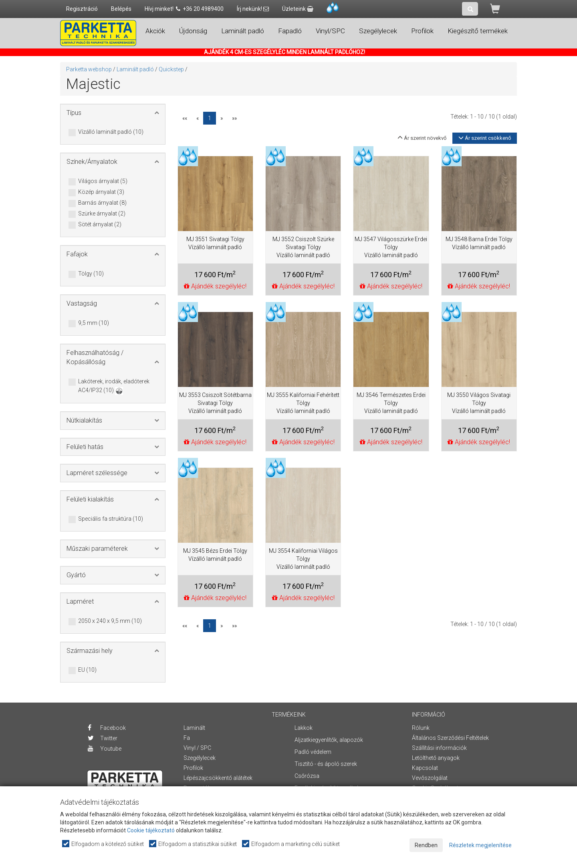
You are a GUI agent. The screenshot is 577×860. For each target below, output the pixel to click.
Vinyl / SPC (197, 748)
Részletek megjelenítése (480, 845)
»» (234, 118)
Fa (187, 738)
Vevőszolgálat (430, 778)
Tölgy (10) (91, 274)
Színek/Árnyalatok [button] (92, 161)
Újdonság (193, 31)
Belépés (121, 9)
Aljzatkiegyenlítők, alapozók (329, 740)
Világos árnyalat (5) (102, 181)
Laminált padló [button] (242, 31)
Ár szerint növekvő (421, 138)
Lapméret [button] (80, 601)
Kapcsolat (425, 768)
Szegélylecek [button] (378, 31)
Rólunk (421, 728)
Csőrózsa (307, 776)
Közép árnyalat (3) (101, 192)
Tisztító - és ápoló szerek (326, 764)
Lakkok (304, 728)
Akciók (155, 31)
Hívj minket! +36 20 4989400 (184, 9)
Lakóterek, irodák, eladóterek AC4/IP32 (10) (113, 386)
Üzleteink (297, 9)
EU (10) (87, 670)
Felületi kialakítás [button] (90, 499)
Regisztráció (82, 9)
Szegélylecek (200, 758)
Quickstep (171, 69)
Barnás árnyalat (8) (102, 203)
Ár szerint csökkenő (484, 138)
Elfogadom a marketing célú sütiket (291, 843)
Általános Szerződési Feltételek (450, 738)
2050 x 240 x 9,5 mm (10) (110, 621)
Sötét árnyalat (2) (99, 225)
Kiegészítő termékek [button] (478, 31)
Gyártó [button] (76, 575)
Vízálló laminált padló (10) (110, 132)
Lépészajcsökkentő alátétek (218, 778)
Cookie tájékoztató (151, 830)
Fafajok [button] (77, 254)
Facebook (107, 728)
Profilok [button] (422, 31)
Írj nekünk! (253, 9)
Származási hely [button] (90, 651)
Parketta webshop (89, 69)
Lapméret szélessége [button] (97, 473)
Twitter (102, 738)
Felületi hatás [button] (85, 447)
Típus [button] (74, 113)
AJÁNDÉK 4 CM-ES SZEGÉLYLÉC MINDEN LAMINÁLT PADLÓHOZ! (284, 52)
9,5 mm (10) (93, 323)
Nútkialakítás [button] (84, 420)
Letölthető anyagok (436, 758)
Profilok (193, 768)
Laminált (194, 728)
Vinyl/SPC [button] (330, 31)
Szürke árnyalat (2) (101, 214)
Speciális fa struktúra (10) (110, 519)
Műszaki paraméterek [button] (97, 548)
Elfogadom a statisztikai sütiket (193, 843)
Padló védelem (313, 752)
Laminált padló (135, 69)
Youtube (104, 748)
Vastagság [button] (82, 303)
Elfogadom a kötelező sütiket (103, 843)
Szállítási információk (439, 748)
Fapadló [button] (290, 31)
